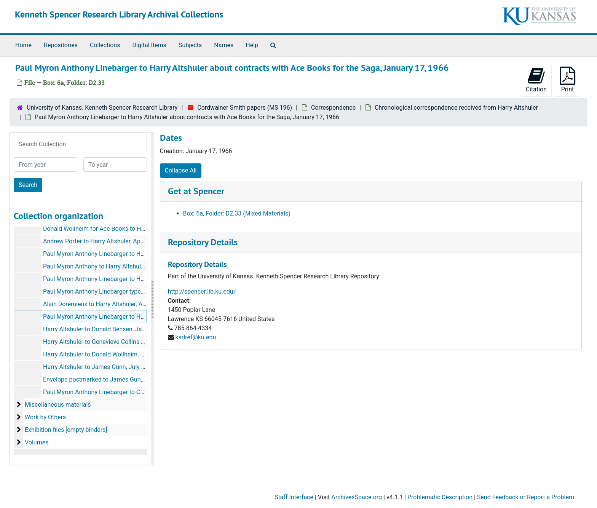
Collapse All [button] (181, 170)
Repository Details (203, 242)
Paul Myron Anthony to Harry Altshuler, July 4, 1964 (112, 266)
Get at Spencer (196, 191)
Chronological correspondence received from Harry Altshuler (456, 107)
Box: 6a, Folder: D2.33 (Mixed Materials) (237, 213)
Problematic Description (439, 497)
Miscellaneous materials (58, 404)
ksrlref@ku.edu (195, 337)
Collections (105, 45)
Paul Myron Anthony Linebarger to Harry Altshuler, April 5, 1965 (127, 279)
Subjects (190, 45)
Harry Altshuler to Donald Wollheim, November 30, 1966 (118, 354)
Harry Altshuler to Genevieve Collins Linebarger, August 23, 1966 (129, 341)
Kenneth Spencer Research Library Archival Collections (119, 14)
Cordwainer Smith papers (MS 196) (244, 107)
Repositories (61, 45)
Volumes (36, 442)
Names (223, 45)
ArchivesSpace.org (356, 497)
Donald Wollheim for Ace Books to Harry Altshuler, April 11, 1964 (130, 228)
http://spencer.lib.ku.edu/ (202, 291)
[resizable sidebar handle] (152, 299)
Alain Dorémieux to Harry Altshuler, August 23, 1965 (112, 304)
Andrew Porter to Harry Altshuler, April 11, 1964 (106, 241)
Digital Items (149, 45)
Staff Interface (294, 497)
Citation (536, 80)
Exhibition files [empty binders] (66, 429)
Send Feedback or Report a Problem (525, 497)
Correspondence (333, 107)
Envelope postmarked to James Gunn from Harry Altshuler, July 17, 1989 (141, 379)
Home (23, 45)
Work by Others (45, 417)
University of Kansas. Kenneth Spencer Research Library (102, 107)
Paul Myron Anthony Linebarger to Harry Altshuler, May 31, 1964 (129, 253)
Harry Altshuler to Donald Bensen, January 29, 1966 (112, 329)
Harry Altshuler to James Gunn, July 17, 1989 (103, 367)
